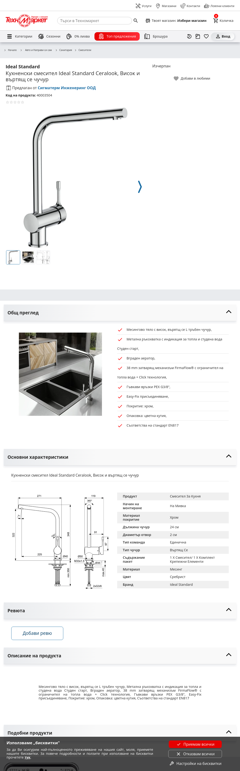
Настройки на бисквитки (195, 763)
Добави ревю (37, 633)
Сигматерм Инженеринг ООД (67, 88)
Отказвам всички (195, 754)
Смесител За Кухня (185, 496)
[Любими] (206, 36)
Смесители (82, 50)
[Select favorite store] (175, 20)
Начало (10, 50)
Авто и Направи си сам (36, 50)
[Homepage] (27, 20)
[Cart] (223, 20)
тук (27, 757)
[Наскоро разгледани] (189, 36)
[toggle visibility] (120, 313)
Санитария (63, 50)
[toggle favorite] (192, 78)
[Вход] (222, 36)
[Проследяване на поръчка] (198, 36)
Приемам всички (195, 744)
